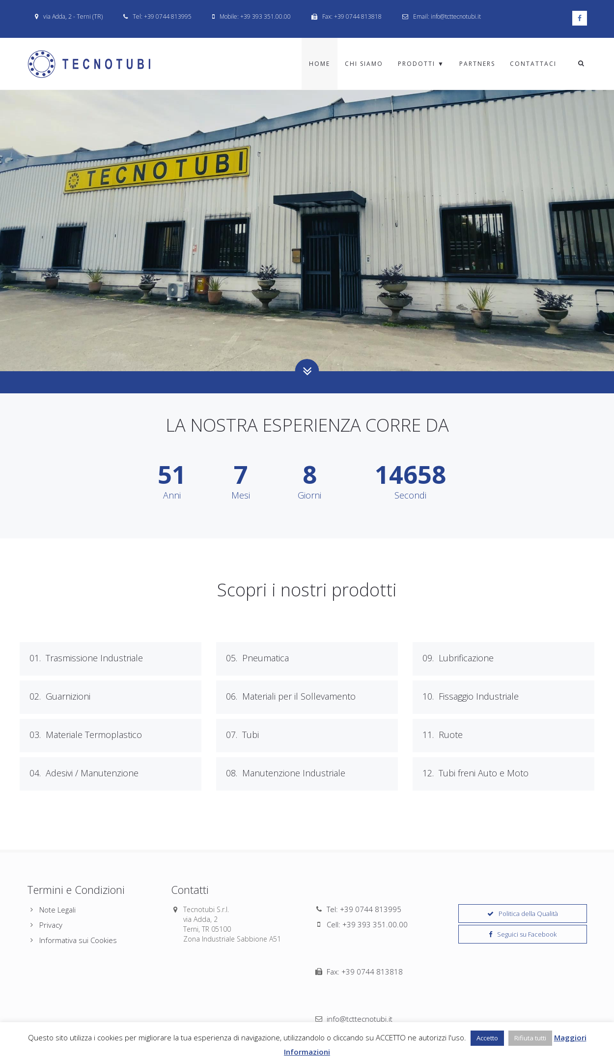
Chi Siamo (364, 63)
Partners (477, 63)
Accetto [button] (487, 1037)
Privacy (50, 925)
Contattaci (533, 63)
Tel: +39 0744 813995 (364, 909)
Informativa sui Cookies (78, 940)
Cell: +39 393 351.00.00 (367, 924)
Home (319, 63)
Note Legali (57, 910)
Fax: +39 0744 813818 (365, 940)
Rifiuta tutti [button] (530, 1037)
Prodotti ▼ (421, 63)
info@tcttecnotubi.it (359, 955)
